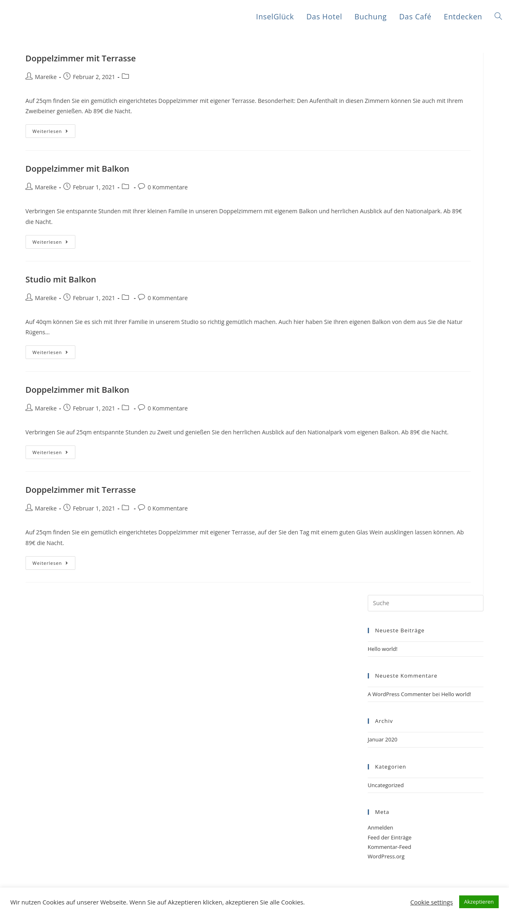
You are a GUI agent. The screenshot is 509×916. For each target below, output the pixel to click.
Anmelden (380, 827)
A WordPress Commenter (399, 694)
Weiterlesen (50, 131)
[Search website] (498, 16)
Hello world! (383, 649)
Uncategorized (386, 785)
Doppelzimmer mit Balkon (77, 168)
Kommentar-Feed (389, 847)
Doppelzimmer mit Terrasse (81, 58)
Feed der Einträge (390, 837)
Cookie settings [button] (431, 902)
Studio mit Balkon (61, 279)
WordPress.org (386, 856)
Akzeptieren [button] (479, 901)
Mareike (46, 77)
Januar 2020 (382, 739)
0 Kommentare (167, 187)
